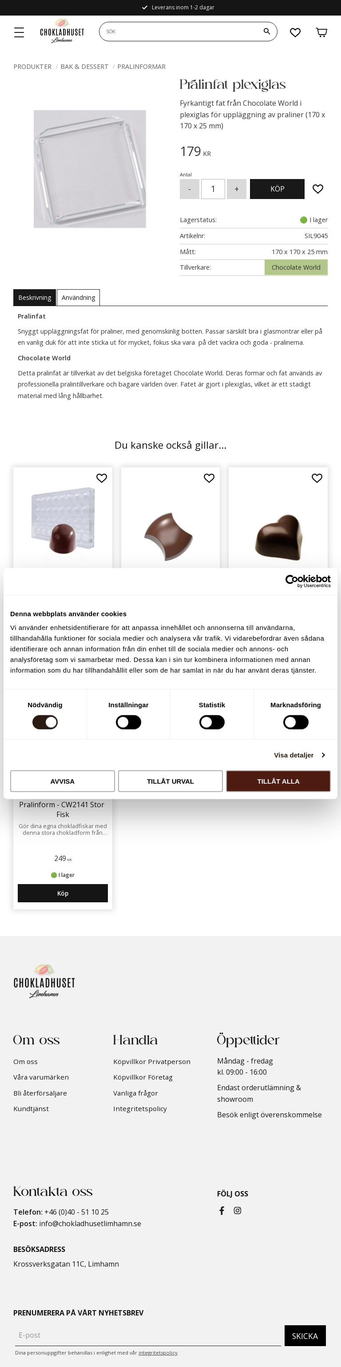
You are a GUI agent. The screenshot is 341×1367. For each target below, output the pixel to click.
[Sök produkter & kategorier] (178, 31)
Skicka (305, 1336)
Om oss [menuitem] (25, 1061)
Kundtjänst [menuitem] (31, 1108)
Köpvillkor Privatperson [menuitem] (151, 1061)
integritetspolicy (158, 1352)
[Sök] (267, 31)
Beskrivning (34, 297)
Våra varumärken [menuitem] (41, 1076)
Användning (78, 297)
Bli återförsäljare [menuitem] (40, 1092)
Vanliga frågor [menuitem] (135, 1092)
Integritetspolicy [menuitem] (140, 1108)
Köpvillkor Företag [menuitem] (143, 1076)
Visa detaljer (293, 754)
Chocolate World (296, 267)
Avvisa (62, 781)
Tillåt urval (170, 781)
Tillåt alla (279, 781)
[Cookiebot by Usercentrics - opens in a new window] (292, 581)
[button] (19, 33)
